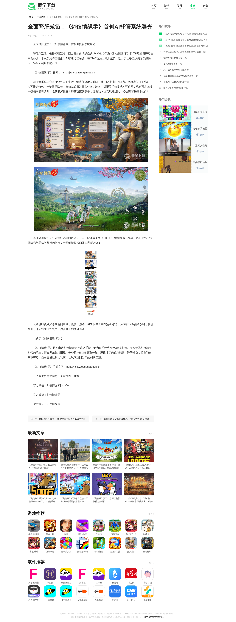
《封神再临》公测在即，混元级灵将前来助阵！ (185, 40)
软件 (179, 5)
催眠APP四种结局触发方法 (176, 82)
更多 (150, 434)
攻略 (192, 5)
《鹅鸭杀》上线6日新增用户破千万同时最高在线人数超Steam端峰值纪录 (138, 466)
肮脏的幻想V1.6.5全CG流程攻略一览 (180, 76)
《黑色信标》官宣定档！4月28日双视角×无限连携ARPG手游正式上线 (185, 47)
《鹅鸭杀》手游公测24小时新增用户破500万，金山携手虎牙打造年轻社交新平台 (42, 500)
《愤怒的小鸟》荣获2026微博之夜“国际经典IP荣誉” (42, 466)
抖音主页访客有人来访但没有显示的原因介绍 (184, 52)
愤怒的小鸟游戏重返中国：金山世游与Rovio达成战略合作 (106, 466)
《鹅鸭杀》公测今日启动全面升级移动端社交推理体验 (74, 500)
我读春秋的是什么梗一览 (175, 58)
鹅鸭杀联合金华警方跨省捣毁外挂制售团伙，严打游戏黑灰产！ (74, 466)
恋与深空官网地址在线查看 (176, 70)
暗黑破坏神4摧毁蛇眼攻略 (175, 88)
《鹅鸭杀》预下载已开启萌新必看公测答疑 (106, 500)
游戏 (166, 5)
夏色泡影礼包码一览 (172, 64)
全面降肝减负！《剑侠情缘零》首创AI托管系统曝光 (73, 17)
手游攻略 (41, 17)
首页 (154, 5)
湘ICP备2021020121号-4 (153, 617)
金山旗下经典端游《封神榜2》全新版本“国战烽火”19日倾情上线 (139, 500)
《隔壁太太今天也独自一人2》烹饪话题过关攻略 (185, 35)
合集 (205, 5)
